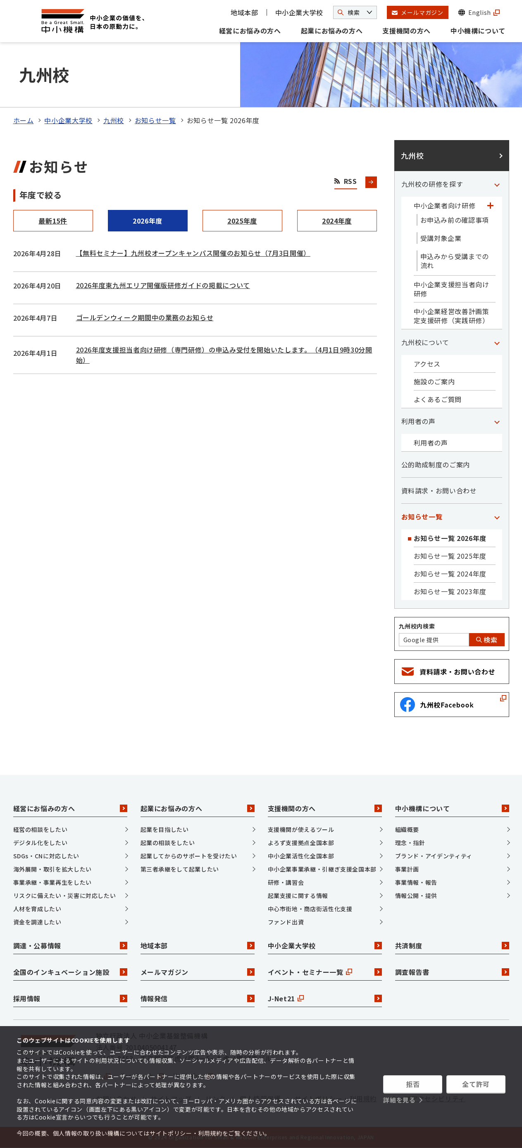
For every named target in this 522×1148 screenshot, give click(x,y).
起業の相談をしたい (168, 842)
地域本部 (244, 12)
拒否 (413, 1084)
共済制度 (452, 945)
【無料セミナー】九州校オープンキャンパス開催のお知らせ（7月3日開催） (193, 253)
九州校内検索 (417, 626)
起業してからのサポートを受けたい (189, 856)
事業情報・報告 (416, 882)
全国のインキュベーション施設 (70, 972)
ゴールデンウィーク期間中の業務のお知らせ (145, 317)
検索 (487, 640)
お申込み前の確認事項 (454, 220)
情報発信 (198, 998)
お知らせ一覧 (155, 120)
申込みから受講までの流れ (454, 260)
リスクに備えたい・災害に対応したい (64, 895)
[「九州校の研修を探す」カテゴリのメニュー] (497, 184)
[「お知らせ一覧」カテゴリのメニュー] (497, 517)
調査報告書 (452, 972)
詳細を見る (399, 1100)
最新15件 (52, 221)
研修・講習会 (286, 882)
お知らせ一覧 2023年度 (450, 591)
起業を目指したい (165, 829)
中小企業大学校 (299, 12)
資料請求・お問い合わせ (439, 490)
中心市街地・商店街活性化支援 (310, 909)
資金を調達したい (37, 922)
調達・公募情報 (70, 945)
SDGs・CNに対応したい (46, 856)
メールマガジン (198, 972)
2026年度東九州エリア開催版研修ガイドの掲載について (163, 285)
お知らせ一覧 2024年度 (450, 574)
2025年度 (242, 221)
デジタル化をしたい (40, 842)
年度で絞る (40, 195)
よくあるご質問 (438, 399)
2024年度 (337, 221)
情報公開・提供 (416, 895)
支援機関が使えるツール (301, 829)
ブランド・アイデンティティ (433, 856)
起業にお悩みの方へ (332, 30)
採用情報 (70, 998)
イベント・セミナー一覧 (325, 972)
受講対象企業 (441, 238)
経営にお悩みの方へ (250, 30)
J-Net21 (325, 998)
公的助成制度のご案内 (435, 464)
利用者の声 (418, 421)
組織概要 (407, 829)
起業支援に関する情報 (298, 895)
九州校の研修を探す (432, 184)
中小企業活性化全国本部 (301, 856)
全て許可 (476, 1084)
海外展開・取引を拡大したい (52, 869)
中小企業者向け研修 (445, 205)
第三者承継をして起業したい (180, 869)
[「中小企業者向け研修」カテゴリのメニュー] (491, 205)
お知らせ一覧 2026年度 (450, 538)
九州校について (425, 342)
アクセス (427, 364)
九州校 (113, 120)
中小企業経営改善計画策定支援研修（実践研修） (451, 315)
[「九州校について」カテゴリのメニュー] (497, 342)
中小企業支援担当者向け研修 (451, 288)
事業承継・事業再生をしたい (52, 882)
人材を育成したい (37, 909)
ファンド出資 (286, 922)
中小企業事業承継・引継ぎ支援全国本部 (322, 869)
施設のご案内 (434, 381)
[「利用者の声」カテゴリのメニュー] (497, 421)
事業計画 (407, 869)
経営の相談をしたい (40, 829)
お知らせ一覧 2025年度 (450, 556)
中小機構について (477, 30)
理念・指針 (410, 842)
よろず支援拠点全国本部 (301, 842)
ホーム (23, 120)
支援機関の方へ (406, 30)
